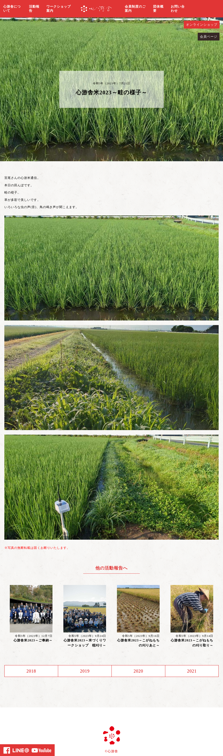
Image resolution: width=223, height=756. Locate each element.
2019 (85, 671)
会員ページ (208, 36)
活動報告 (34, 9)
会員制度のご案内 (135, 9)
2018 (31, 671)
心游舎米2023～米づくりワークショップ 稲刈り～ (85, 643)
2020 (138, 671)
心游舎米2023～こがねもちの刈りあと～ (138, 643)
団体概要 (158, 9)
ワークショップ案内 (58, 9)
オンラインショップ (201, 24)
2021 (192, 671)
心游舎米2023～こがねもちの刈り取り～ (192, 643)
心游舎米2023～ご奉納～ (33, 640)
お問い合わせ (178, 9)
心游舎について (12, 9)
